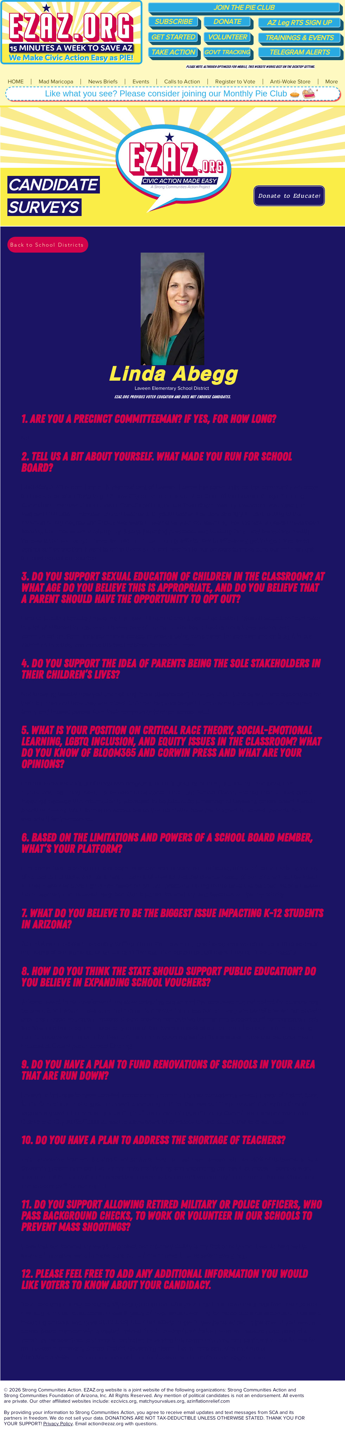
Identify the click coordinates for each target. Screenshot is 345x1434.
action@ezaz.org (105, 1423)
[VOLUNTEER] (227, 37)
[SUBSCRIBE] (173, 21)
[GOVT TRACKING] (226, 52)
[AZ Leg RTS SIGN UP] (299, 22)
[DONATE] (227, 21)
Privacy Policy (58, 1423)
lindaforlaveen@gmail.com (229, 1357)
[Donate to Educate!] (289, 196)
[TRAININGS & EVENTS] (299, 38)
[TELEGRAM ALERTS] (299, 52)
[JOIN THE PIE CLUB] (244, 7)
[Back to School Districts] (47, 245)
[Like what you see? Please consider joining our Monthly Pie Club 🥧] (172, 94)
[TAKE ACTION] (173, 52)
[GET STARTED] (173, 37)
